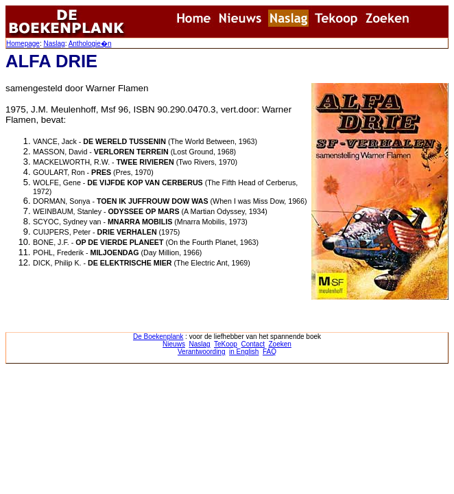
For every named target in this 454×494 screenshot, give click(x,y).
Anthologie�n (90, 43)
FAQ (269, 351)
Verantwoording (202, 351)
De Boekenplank (158, 336)
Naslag (53, 43)
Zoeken (280, 344)
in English (244, 351)
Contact (252, 344)
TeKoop (225, 344)
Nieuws (174, 344)
